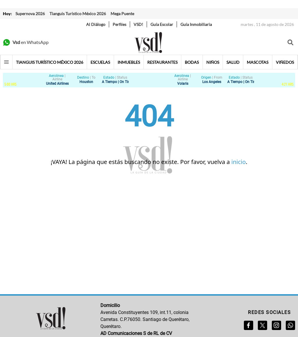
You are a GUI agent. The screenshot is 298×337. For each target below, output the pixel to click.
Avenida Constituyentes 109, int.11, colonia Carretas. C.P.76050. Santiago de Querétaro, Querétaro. (144, 319)
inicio (238, 162)
